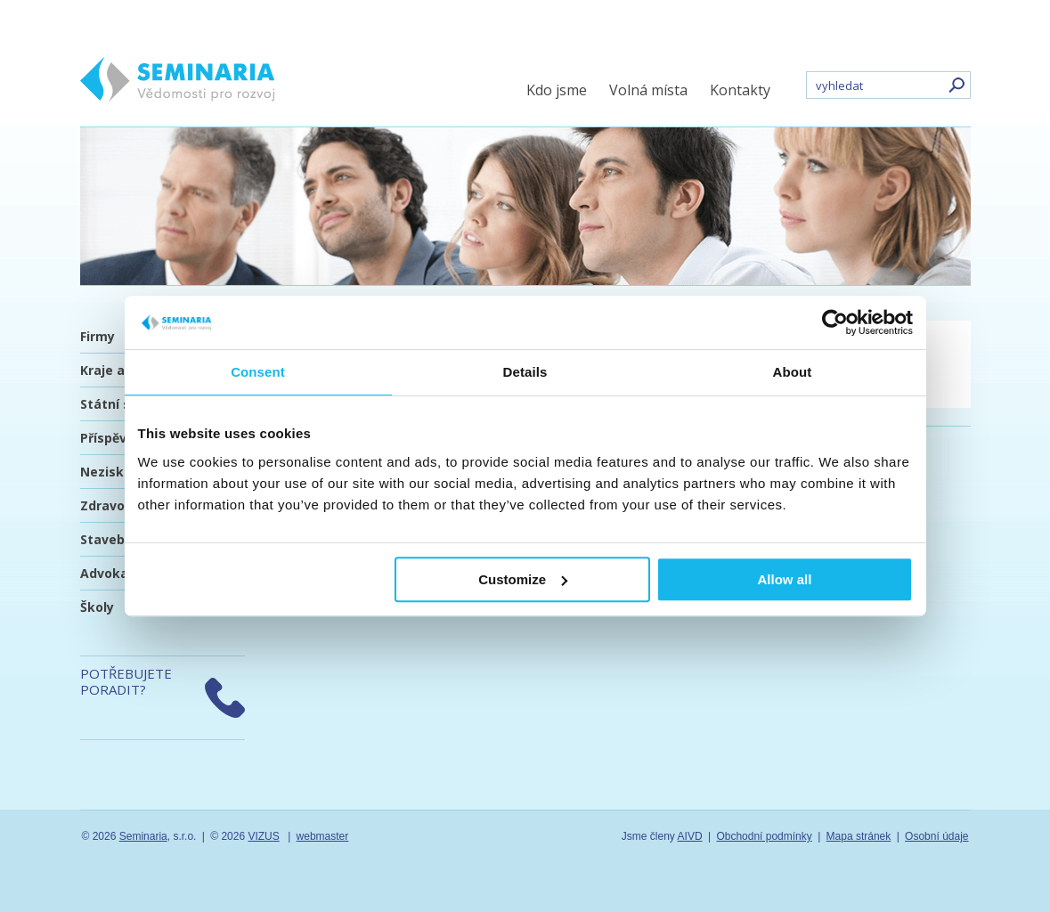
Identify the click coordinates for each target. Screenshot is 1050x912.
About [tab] (792, 371)
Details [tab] (525, 371)
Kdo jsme (556, 90)
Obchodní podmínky (763, 836)
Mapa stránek (858, 836)
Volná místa (648, 90)
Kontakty (740, 90)
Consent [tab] (258, 371)
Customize (522, 579)
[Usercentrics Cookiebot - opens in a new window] (835, 322)
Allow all (785, 579)
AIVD (690, 836)
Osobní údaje (936, 836)
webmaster (323, 836)
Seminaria (143, 836)
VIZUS (263, 836)
